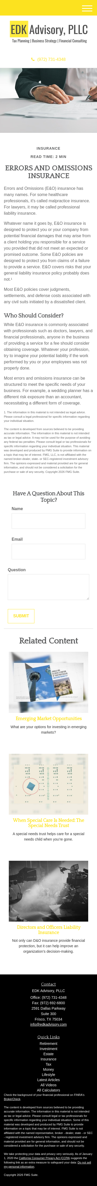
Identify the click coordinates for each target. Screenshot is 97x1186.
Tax (48, 1064)
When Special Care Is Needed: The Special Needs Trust (48, 823)
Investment (48, 1049)
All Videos (48, 1085)
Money (48, 1069)
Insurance (48, 1059)
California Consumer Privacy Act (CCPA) (44, 1158)
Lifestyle (48, 1075)
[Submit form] (21, 616)
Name (17, 509)
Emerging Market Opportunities (49, 718)
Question (17, 570)
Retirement (48, 1044)
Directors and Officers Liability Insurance (48, 930)
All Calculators (48, 1090)
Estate (48, 1054)
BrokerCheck (12, 1099)
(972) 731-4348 (48, 59)
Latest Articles (48, 1080)
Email (17, 539)
